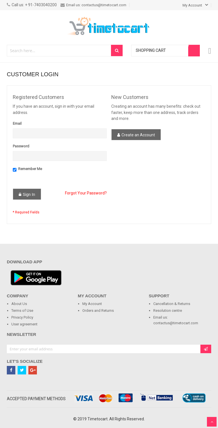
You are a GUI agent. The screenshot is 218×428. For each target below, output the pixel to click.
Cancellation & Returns (171, 304)
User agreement (24, 324)
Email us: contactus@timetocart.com (93, 5)
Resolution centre (167, 310)
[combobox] (59, 50)
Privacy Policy (22, 317)
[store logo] (109, 26)
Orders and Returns (98, 310)
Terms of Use (22, 310)
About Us (19, 304)
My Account (92, 304)
